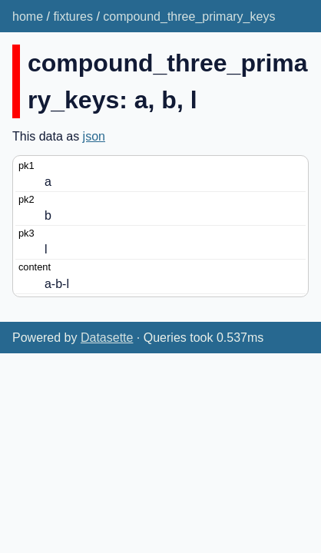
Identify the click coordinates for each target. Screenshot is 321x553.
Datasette (107, 337)
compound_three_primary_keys (189, 16)
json (94, 136)
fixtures (73, 16)
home (27, 16)
